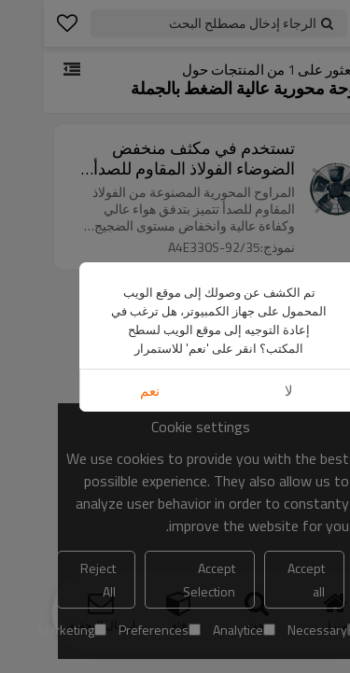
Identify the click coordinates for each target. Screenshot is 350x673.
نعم (106, 390)
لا (245, 390)
